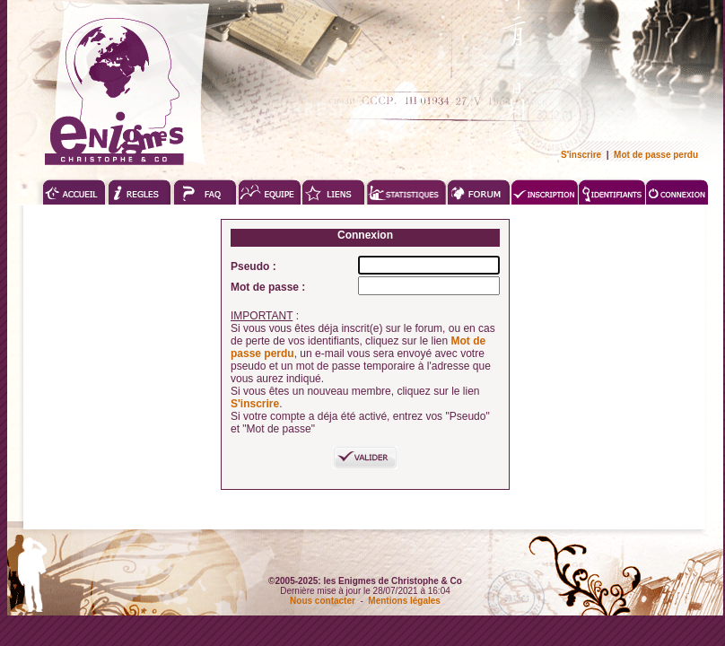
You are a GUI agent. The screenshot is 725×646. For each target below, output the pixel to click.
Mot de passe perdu (656, 155)
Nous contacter (322, 601)
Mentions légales (404, 601)
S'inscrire (581, 155)
